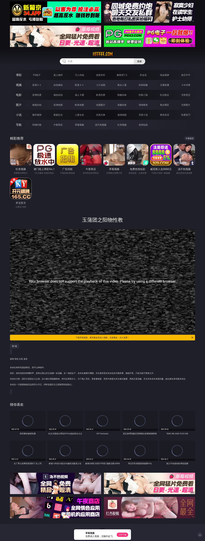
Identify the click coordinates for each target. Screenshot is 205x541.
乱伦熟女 (164, 94)
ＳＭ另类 (185, 84)
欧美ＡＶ (79, 84)
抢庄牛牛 (185, 75)
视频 (19, 85)
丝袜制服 (143, 84)
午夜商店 (58, 124)
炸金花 (143, 75)
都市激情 (36, 114)
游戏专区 (100, 75)
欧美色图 (79, 104)
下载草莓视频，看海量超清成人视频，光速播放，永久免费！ (135, 337)
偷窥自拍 (36, 104)
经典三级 (143, 94)
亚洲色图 (58, 104)
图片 (19, 105)
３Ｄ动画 (100, 84)
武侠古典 (100, 114)
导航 (19, 125)
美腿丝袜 (122, 104)
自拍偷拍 (58, 84)
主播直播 (164, 84)
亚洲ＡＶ (36, 84)
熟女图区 (164, 104)
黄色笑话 (164, 114)
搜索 (139, 61)
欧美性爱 (100, 94)
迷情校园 (122, 114)
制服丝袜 (122, 94)
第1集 (14, 346)
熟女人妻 (122, 84)
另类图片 (185, 104)
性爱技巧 (185, 114)
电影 (19, 95)
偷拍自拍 (58, 94)
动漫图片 (100, 104)
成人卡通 (79, 94)
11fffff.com (103, 54)
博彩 (19, 75)
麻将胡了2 (122, 75)
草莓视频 (79, 124)
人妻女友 (79, 114)
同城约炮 (36, 124)
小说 (19, 115)
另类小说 (143, 114)
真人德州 (58, 75)
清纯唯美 (143, 104)
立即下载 (122, 534)
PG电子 (37, 75)
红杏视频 (122, 124)
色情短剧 (143, 124)
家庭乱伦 (58, 114)
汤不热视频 (100, 124)
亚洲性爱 (36, 94)
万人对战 (79, 75)
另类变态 (185, 94)
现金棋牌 (164, 75)
